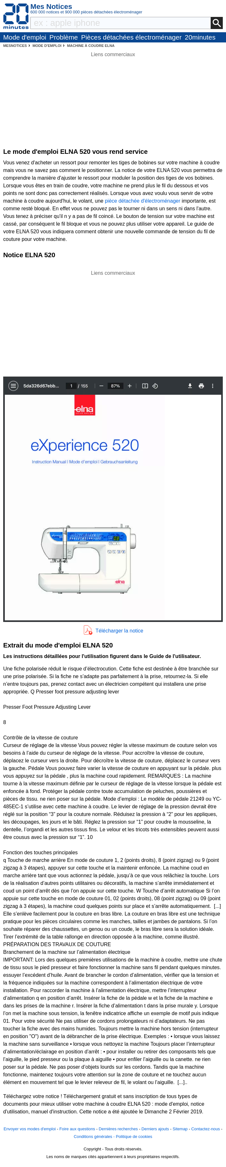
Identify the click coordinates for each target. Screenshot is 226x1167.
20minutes (200, 37)
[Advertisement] (113, 321)
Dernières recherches (118, 1128)
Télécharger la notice (119, 630)
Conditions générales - (95, 1136)
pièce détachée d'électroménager (142, 201)
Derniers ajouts (155, 1128)
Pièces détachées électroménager (131, 37)
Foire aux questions (77, 1128)
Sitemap (180, 1128)
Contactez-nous (205, 1128)
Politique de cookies (134, 1136)
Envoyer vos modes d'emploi (30, 1128)
